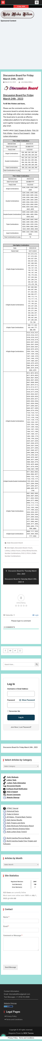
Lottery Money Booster (29, 551)
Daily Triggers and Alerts (14, 823)
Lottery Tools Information (14, 783)
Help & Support (10, 792)
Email (6, 926)
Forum (30, 548)
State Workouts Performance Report (18, 826)
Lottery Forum (15, 551)
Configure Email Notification (15, 789)
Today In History (11, 814)
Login (35, 615)
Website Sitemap (11, 798)
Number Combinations (12, 553)
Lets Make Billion (27, 82)
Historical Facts (11, 811)
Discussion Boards (12, 786)
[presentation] (20, 961)
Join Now (14, 727)
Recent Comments (12, 795)
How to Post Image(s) (22, 133)
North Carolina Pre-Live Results (16, 838)
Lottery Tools (9, 780)
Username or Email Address (17, 689)
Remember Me (13, 711)
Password (11, 700)
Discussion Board (21, 548)
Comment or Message (12, 935)
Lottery (7, 551)
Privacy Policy (11, 1016)
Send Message (10, 967)
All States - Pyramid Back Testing (17, 817)
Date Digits (10, 548)
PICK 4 (29, 553)
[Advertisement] (21, 47)
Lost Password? (25, 727)
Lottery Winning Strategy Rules (16, 829)
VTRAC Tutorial (10, 808)
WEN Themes (28, 1033)
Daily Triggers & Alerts (22, 130)
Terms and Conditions (14, 1019)
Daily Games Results (12, 820)
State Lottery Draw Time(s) (15, 832)
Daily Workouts (10, 777)
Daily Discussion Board (15, 543)
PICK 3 (23, 553)
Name (6, 917)
